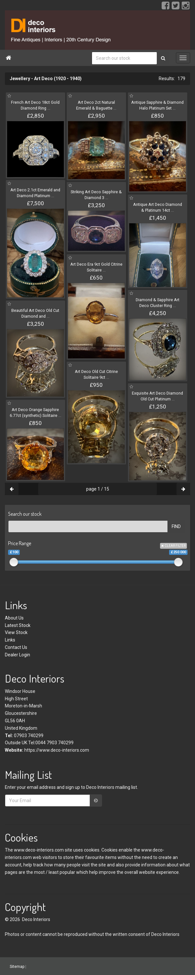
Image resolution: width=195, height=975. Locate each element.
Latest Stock (17, 625)
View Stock (16, 632)
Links (10, 639)
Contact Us (16, 647)
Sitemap (17, 966)
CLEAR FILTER (173, 545)
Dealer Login (17, 654)
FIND (176, 526)
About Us (14, 617)
